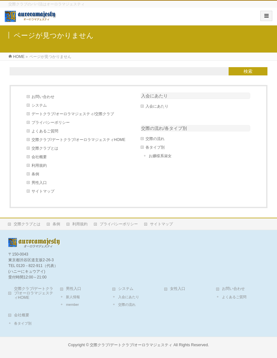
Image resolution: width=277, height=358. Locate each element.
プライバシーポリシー (51, 122)
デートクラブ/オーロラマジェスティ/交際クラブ (73, 114)
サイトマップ (43, 191)
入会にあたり (154, 95)
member (72, 304)
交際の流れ (155, 139)
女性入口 (177, 288)
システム (39, 105)
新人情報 (73, 297)
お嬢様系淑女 (160, 156)
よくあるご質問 (45, 131)
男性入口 (39, 182)
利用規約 (39, 165)
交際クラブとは (45, 148)
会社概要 (39, 157)
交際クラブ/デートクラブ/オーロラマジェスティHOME (78, 139)
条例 (35, 174)
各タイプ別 (155, 147)
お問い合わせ (43, 97)
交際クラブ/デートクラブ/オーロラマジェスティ (131, 345)
